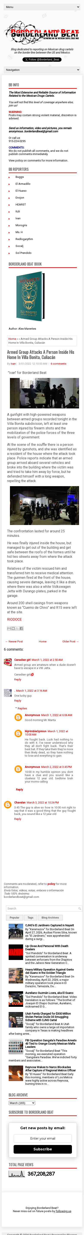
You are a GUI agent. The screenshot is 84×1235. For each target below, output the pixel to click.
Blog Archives (50, 917)
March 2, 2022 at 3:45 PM (56, 767)
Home (12, 338)
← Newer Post (14, 641)
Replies (22, 708)
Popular (14, 917)
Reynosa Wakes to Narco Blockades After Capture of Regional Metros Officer (50, 1069)
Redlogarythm (24, 239)
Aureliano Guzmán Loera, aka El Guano (49, 993)
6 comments (58, 363)
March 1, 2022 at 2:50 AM (47, 659)
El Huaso (21, 190)
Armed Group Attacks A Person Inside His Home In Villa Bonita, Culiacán (40, 354)
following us (63, 1211)
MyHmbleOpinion (35, 731)
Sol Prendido (24, 253)
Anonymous (32, 715)
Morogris (21, 225)
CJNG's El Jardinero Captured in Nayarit (49, 925)
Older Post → (70, 641)
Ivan (18, 218)
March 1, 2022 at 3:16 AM (31, 690)
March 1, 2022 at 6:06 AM (56, 715)
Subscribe (42, 1149)
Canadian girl (22, 659)
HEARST (21, 204)
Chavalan (19, 802)
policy (19, 160)
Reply (17, 679)
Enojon (20, 197)
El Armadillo (23, 183)
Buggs (20, 177)
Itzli (18, 211)
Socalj (19, 246)
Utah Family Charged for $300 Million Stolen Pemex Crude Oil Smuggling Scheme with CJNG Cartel (48, 1017)
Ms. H (19, 232)
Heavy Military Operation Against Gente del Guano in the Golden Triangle (49, 971)
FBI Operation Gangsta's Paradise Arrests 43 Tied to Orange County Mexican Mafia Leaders (50, 1043)
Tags (30, 917)
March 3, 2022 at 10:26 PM (43, 802)
